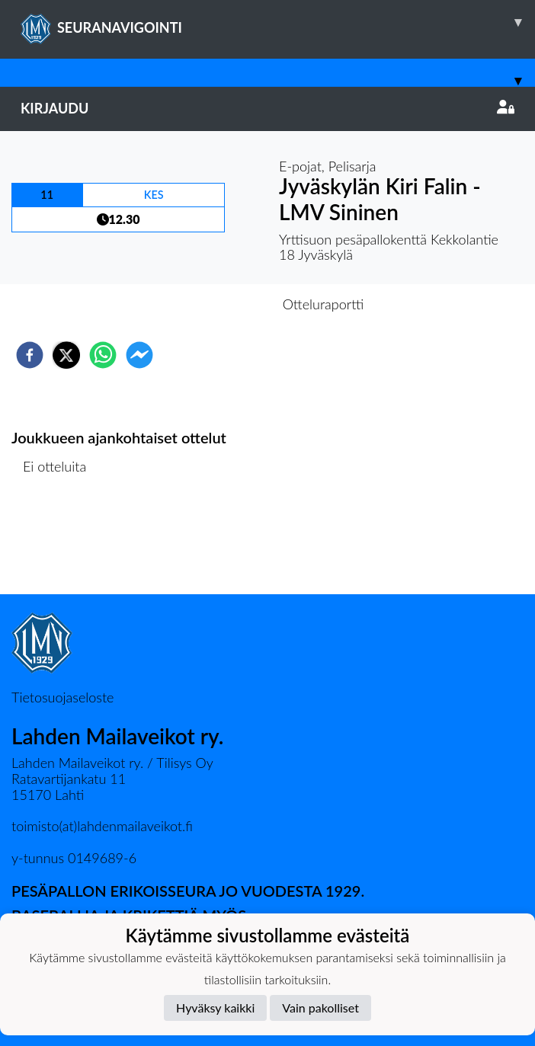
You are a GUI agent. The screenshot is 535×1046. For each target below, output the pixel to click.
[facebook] (29, 355)
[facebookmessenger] (139, 355)
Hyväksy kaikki (215, 1007)
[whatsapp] (103, 355)
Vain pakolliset (320, 1007)
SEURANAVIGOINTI (278, 22)
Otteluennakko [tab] (214, 304)
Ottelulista (60, 543)
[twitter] (66, 355)
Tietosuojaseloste (62, 697)
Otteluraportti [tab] (323, 304)
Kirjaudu (267, 108)
